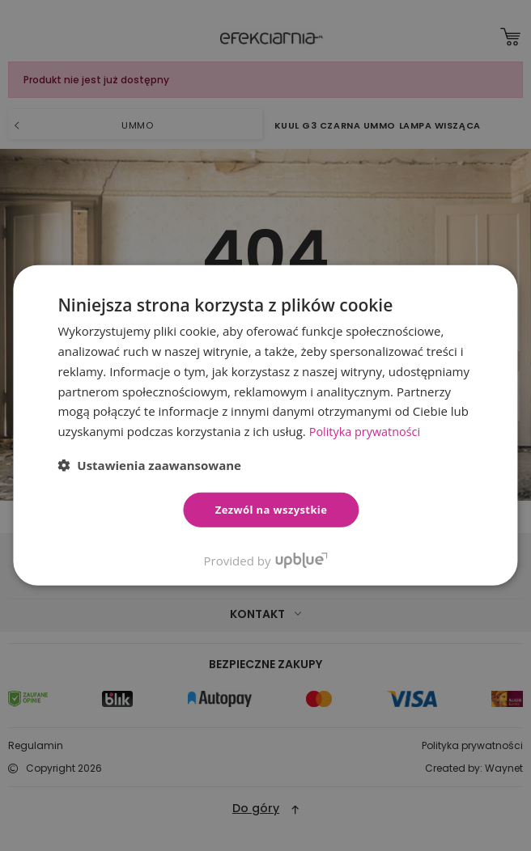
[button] (149, 465)
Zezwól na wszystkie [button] (271, 509)
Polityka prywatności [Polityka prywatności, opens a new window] (367, 431)
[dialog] (265, 425)
